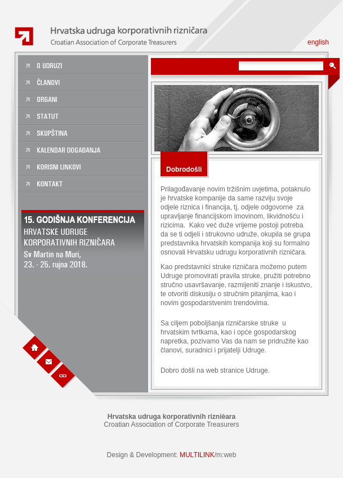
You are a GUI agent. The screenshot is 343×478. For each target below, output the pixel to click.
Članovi (83, 83)
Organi (83, 100)
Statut (83, 117)
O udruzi (83, 66)
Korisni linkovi (83, 167)
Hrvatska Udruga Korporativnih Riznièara (114, 36)
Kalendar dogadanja (83, 150)
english (318, 42)
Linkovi (63, 375)
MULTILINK (197, 455)
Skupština (83, 134)
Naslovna (35, 347)
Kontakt (83, 184)
